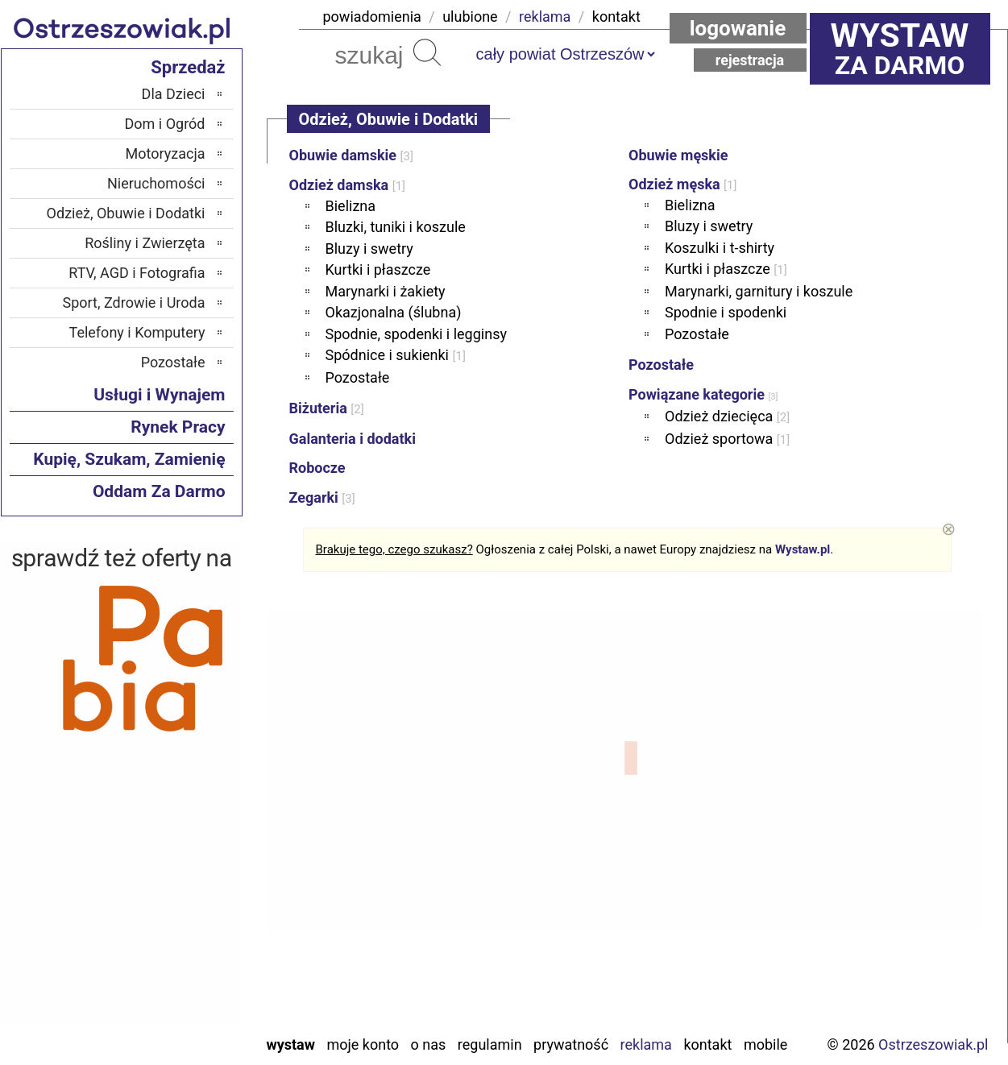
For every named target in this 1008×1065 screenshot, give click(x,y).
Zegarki (322, 497)
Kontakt (707, 1044)
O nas (428, 1044)
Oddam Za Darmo (159, 491)
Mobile (765, 1044)
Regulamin (490, 1044)
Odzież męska (682, 184)
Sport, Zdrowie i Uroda (134, 302)
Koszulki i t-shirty (719, 247)
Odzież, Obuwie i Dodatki (126, 213)
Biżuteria (326, 408)
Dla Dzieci (173, 93)
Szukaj (427, 52)
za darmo (900, 48)
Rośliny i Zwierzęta (145, 242)
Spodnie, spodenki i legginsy (416, 333)
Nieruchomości (156, 183)
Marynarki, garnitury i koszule (758, 291)
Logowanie (738, 28)
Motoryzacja (165, 153)
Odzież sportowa (727, 438)
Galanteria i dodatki (352, 438)
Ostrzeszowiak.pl (933, 1044)
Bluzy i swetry (369, 248)
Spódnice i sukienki (396, 354)
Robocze (317, 467)
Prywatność (570, 1044)
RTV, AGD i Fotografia (136, 272)
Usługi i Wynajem (159, 394)
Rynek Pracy (178, 427)
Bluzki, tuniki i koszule (396, 226)
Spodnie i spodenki (725, 312)
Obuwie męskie (678, 155)
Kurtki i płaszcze (378, 269)
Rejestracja (750, 60)
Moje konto (362, 1044)
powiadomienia (372, 16)
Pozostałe (358, 377)
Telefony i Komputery (137, 332)
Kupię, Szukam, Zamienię (129, 459)
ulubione (469, 16)
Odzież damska (347, 184)
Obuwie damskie (351, 155)
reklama (544, 16)
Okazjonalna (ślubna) (394, 312)
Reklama (646, 1044)
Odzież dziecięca (727, 416)
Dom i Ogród (164, 123)
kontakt (616, 16)
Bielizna (351, 205)
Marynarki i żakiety (386, 291)
